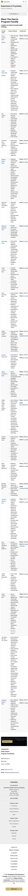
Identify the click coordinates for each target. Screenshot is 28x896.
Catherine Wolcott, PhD (4, 702)
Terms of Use (14, 858)
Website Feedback (14, 850)
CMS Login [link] (14, 889)
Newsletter (14, 833)
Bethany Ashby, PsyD (4, 161)
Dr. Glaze (25, 241)
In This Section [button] (14, 14)
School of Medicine (6, 8)
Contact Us (14, 847)
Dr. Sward (25, 574)
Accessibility (14, 861)
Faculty (14, 838)
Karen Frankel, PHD (4, 37)
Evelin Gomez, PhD (3, 270)
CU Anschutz (14, 805)
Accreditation (13, 864)
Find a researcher (14, 823)
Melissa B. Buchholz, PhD (4, 227)
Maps (14, 814)
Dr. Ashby (25, 162)
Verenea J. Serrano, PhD (4, 501)
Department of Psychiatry (11, 6)
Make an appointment (14, 820)
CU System (14, 853)
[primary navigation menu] (25, 1)
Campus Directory (14, 811)
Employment (14, 866)
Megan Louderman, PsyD (4, 373)
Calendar (14, 836)
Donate (14, 826)
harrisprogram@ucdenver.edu (12, 772)
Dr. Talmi (25, 73)
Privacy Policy (14, 855)
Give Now (14, 869)
